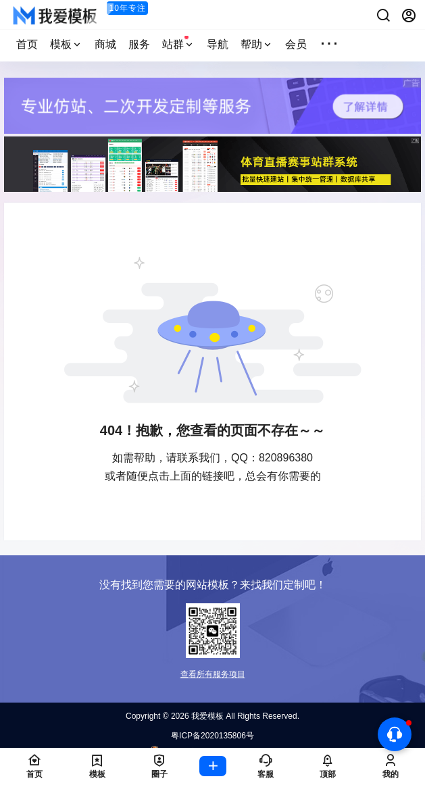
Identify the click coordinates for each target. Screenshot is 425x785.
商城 (105, 44)
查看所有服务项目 (212, 674)
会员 (296, 44)
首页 (27, 44)
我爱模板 (206, 716)
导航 (217, 44)
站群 (178, 42)
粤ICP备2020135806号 (212, 735)
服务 (139, 44)
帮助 (257, 44)
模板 (66, 44)
